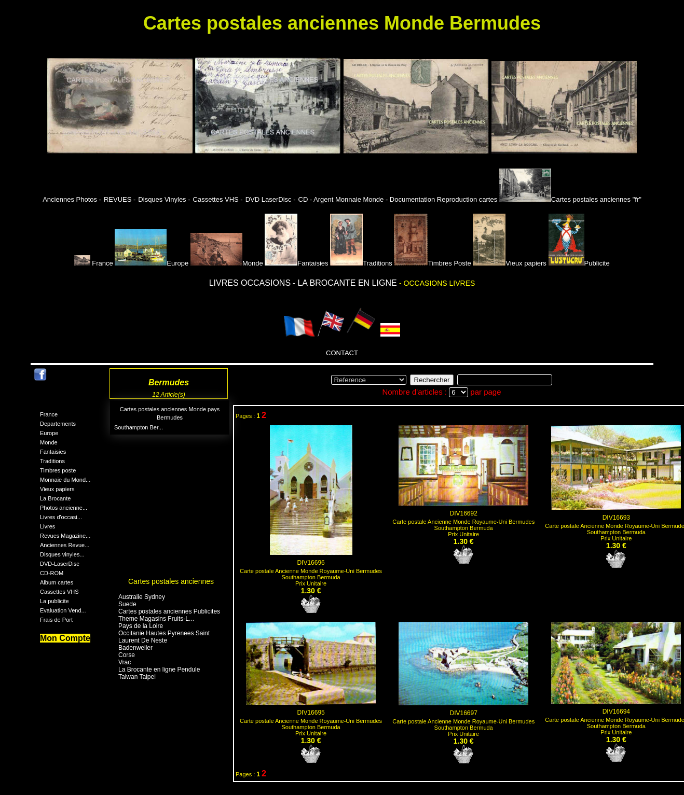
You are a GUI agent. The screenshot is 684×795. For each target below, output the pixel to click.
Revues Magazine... (65, 536)
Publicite (579, 263)
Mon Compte (65, 638)
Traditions (361, 263)
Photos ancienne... (63, 508)
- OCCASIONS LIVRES (437, 283)
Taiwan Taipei (137, 676)
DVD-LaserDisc (59, 564)
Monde (226, 263)
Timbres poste (58, 470)
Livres (47, 526)
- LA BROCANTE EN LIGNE (346, 282)
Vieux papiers (509, 263)
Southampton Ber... (138, 427)
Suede (127, 604)
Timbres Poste (432, 263)
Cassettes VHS (59, 592)
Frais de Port (56, 620)
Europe (151, 263)
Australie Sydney (141, 597)
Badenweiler (135, 647)
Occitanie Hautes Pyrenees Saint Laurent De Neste (164, 637)
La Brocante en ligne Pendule (159, 669)
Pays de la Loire (140, 626)
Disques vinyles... (62, 554)
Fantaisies (296, 263)
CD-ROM (51, 573)
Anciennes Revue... (64, 545)
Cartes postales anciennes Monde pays (170, 409)
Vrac (124, 662)
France (94, 263)
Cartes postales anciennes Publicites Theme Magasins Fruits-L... (169, 615)
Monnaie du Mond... (65, 480)
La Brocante (55, 498)
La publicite (54, 601)
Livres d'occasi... (61, 517)
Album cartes (56, 582)
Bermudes (170, 417)
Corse (126, 655)
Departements (58, 424)
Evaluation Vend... (63, 610)
